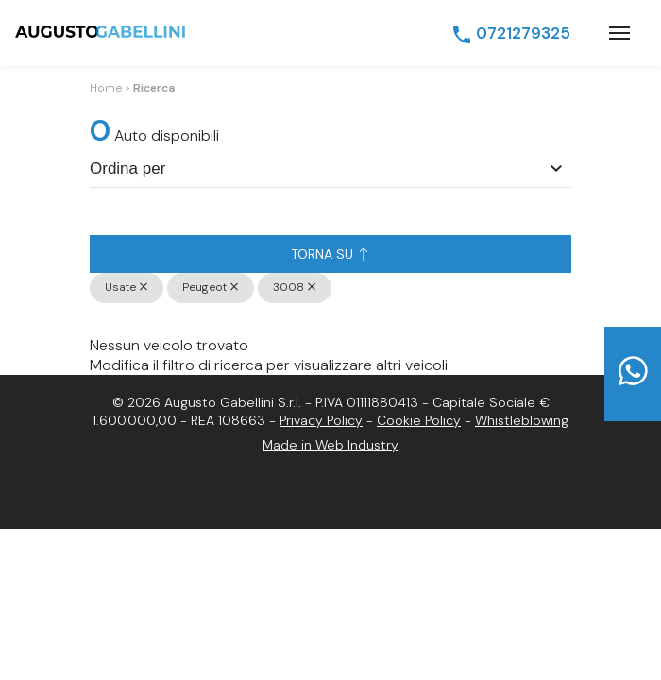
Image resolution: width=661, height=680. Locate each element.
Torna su (329, 254)
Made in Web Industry (330, 444)
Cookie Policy (419, 420)
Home (106, 87)
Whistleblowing (521, 420)
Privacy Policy (321, 420)
